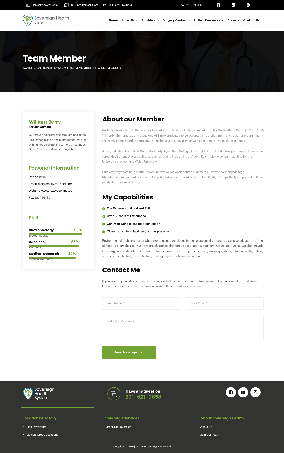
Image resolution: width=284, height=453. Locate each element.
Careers (233, 20)
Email (33, 184)
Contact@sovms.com (45, 5)
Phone (33, 177)
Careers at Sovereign (117, 426)
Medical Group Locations (42, 434)
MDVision (141, 446)
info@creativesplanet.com (55, 184)
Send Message (129, 352)
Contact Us (251, 20)
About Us (128, 20)
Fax (31, 197)
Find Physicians (36, 426)
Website (34, 190)
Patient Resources (207, 20)
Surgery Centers (175, 20)
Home (113, 20)
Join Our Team (209, 434)
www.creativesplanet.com (58, 190)
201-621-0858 (194, 5)
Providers (148, 20)
